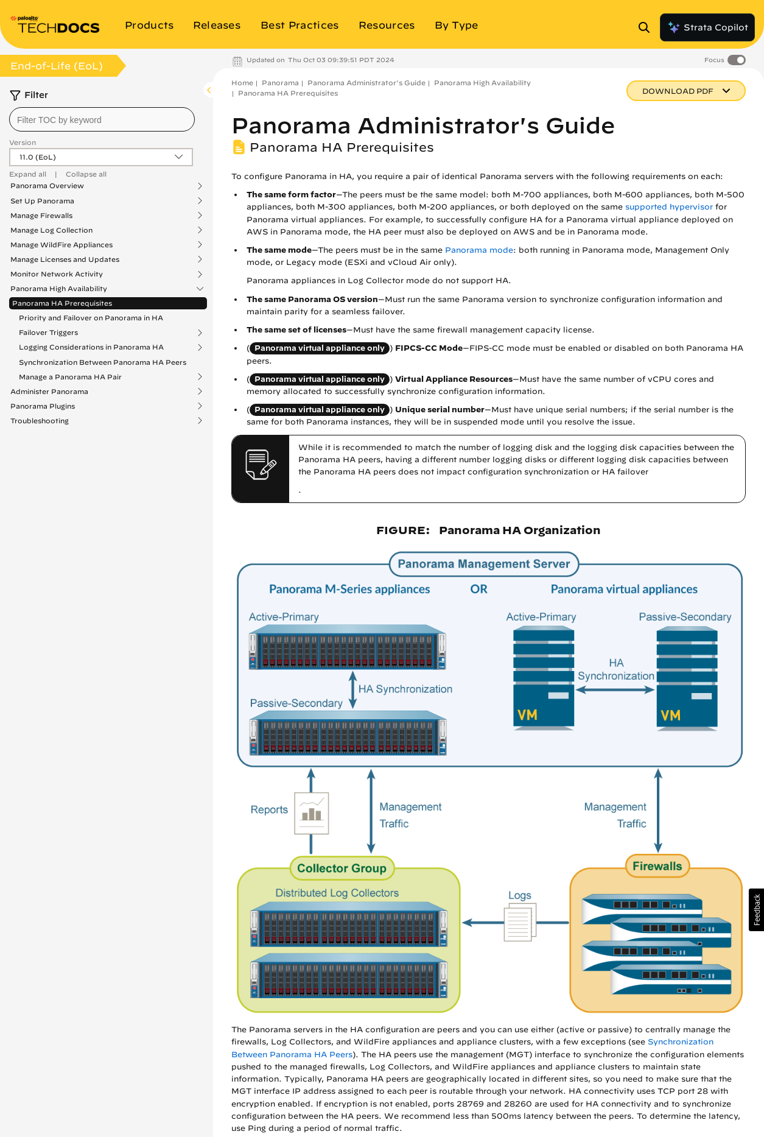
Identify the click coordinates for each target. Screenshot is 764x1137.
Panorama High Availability (58, 288)
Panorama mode (479, 250)
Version (22, 142)
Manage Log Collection (51, 230)
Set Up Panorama (42, 201)
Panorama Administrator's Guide (366, 82)
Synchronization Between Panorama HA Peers (102, 362)
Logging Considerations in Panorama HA (91, 347)
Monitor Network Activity (56, 274)
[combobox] (102, 119)
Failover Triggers (48, 332)
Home (242, 82)
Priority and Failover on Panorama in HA (91, 318)
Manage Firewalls (41, 215)
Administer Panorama (49, 391)
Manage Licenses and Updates (64, 259)
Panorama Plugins (42, 406)
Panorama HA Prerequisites (62, 303)
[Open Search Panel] (648, 27)
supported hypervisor (669, 206)
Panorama (280, 82)
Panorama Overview (47, 185)
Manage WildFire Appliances (61, 244)
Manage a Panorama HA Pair (70, 377)
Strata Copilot (707, 27)
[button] (756, 910)
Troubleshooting (39, 420)
